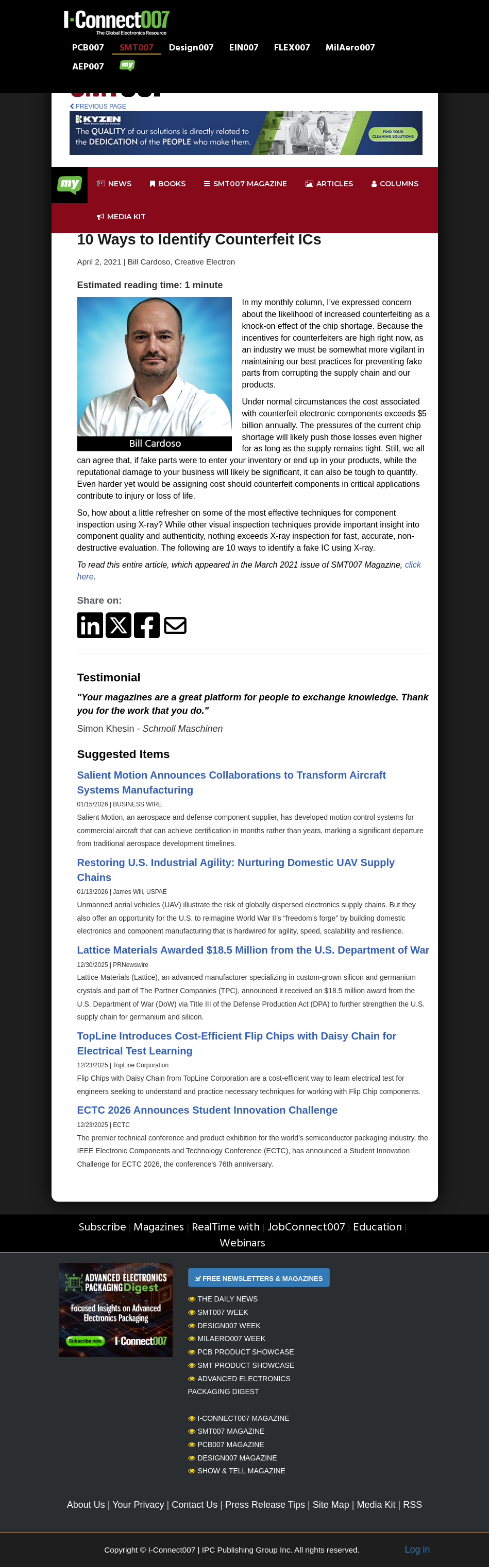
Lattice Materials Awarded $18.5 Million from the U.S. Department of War (253, 950)
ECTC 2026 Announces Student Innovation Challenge (207, 1110)
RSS (412, 1505)
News (114, 184)
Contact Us (194, 1505)
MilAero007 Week (227, 1338)
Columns (395, 184)
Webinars (242, 1244)
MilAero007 (350, 49)
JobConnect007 (306, 1228)
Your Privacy (138, 1505)
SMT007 (137, 49)
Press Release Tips (265, 1505)
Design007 (191, 49)
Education (377, 1228)
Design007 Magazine (232, 1458)
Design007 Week (224, 1326)
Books (168, 184)
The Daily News (223, 1299)
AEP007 (88, 68)
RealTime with (226, 1228)
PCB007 (88, 49)
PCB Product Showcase (241, 1352)
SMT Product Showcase (241, 1365)
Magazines (158, 1228)
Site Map (331, 1505)
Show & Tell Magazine (236, 1471)
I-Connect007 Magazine (239, 1418)
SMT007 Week (218, 1312)
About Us (86, 1505)
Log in (417, 1549)
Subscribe (102, 1228)
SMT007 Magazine (226, 1431)
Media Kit (376, 1505)
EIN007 (244, 49)
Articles (329, 184)
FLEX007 (292, 49)
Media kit (121, 217)
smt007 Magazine (245, 184)
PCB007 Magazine (226, 1444)
